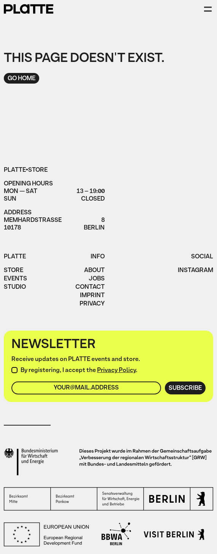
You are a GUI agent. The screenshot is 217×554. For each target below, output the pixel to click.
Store (13, 271)
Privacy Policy (116, 370)
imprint (92, 296)
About (94, 271)
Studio (15, 287)
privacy (92, 304)
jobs (97, 279)
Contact (90, 287)
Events (15, 279)
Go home (21, 78)
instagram (195, 271)
